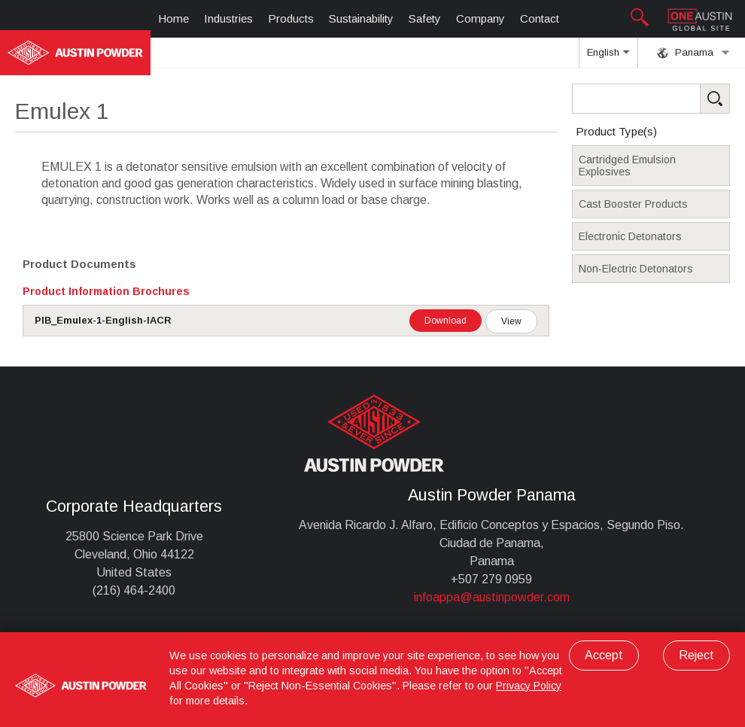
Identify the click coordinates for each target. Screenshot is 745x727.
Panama (693, 53)
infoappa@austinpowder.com (492, 597)
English (608, 57)
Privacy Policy (528, 686)
